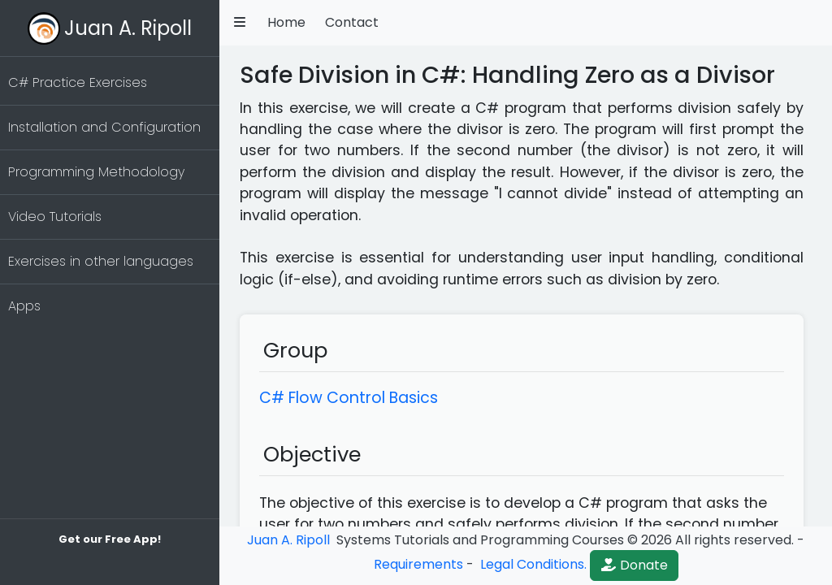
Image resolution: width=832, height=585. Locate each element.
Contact (352, 22)
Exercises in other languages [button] (100, 261)
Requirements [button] (418, 564)
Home (286, 22)
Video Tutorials (55, 216)
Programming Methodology (96, 171)
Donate (634, 565)
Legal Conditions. (532, 564)
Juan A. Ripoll (128, 28)
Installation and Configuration (104, 127)
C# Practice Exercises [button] (77, 82)
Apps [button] (24, 306)
